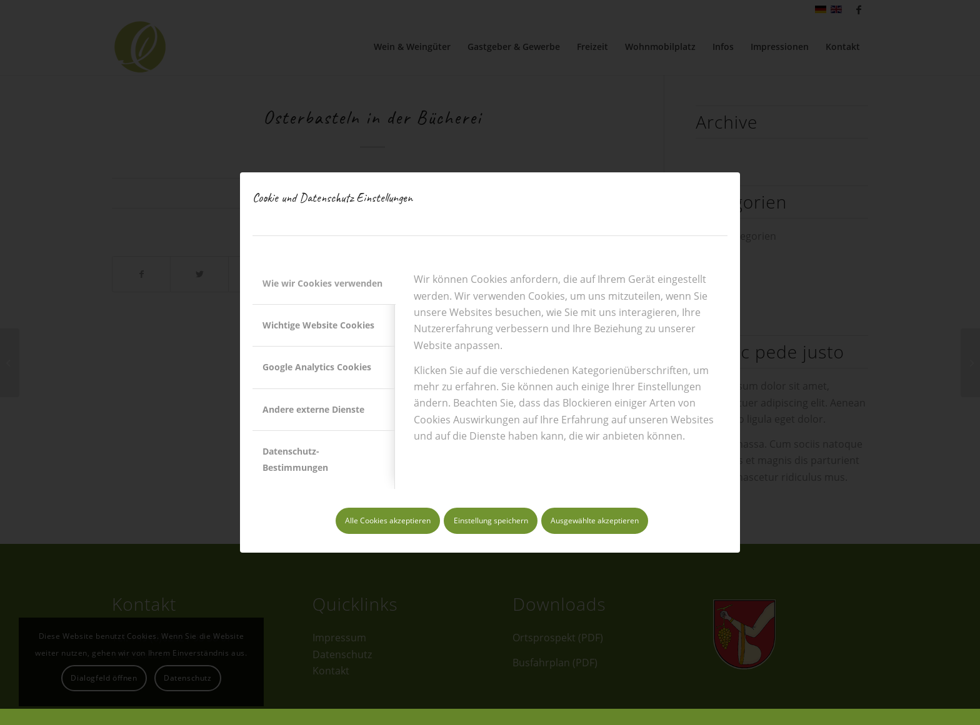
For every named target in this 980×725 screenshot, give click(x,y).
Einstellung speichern (491, 520)
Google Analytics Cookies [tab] (316, 367)
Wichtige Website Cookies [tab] (318, 325)
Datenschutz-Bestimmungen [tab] (295, 459)
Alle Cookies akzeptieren (388, 520)
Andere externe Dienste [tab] (313, 409)
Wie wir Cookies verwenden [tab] (322, 283)
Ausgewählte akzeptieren (595, 520)
